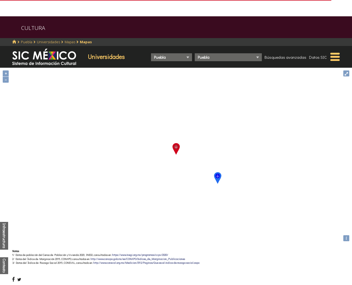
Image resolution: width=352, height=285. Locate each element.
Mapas (70, 41)
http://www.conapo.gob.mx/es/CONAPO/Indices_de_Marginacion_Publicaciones (138, 259)
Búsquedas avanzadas (285, 57)
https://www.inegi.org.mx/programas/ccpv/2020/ (140, 255)
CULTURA (33, 28)
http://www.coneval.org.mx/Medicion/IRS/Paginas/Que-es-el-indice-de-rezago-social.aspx (146, 263)
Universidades (48, 41)
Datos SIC (318, 57)
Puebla (26, 41)
